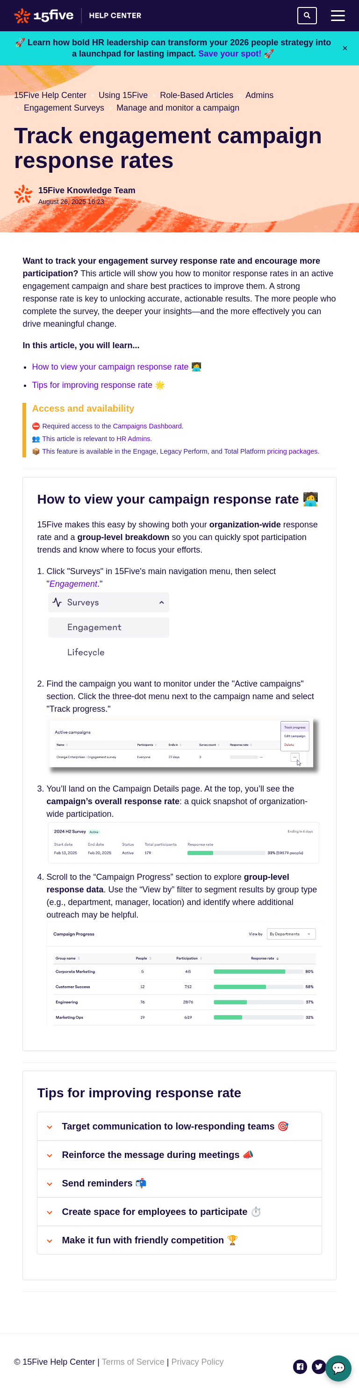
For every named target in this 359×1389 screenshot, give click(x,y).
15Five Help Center (50, 95)
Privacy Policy (197, 1362)
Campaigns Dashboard (147, 426)
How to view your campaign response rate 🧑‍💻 (116, 367)
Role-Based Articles (196, 95)
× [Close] (345, 48)
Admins (259, 95)
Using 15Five (123, 95)
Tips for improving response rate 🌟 (98, 385)
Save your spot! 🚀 (236, 53)
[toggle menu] (338, 16)
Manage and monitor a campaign (177, 107)
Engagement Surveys (64, 107)
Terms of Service (133, 1362)
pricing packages (292, 451)
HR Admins (133, 438)
